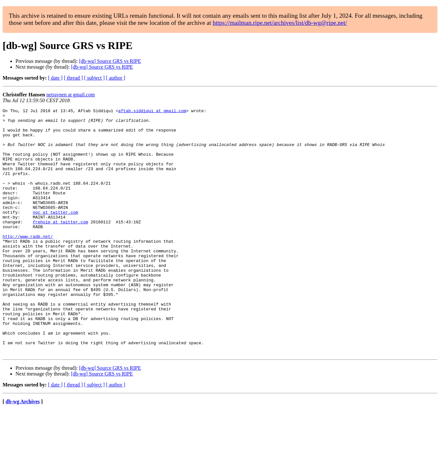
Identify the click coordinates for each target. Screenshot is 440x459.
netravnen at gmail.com (70, 94)
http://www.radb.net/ (28, 262)
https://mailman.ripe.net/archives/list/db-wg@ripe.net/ (280, 22)
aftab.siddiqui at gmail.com (152, 111)
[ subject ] (94, 78)
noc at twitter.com (55, 233)
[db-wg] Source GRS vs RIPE (110, 61)
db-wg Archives (22, 451)
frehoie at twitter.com (60, 245)
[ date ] (55, 78)
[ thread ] (73, 78)
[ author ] (115, 78)
